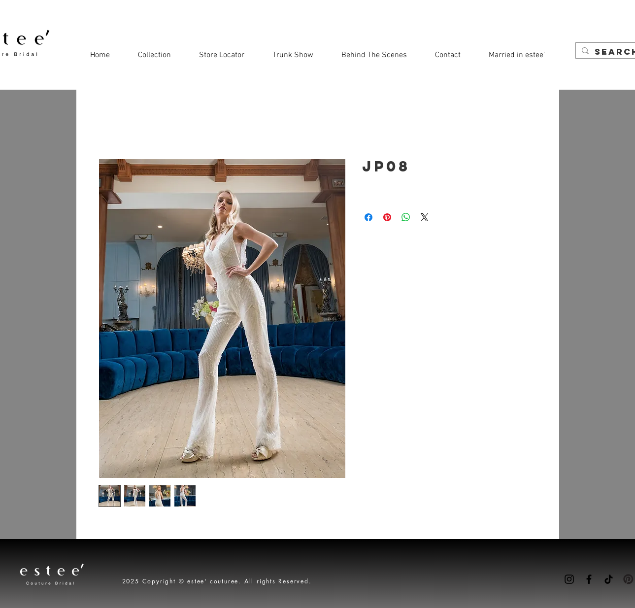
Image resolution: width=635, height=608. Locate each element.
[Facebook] (589, 579)
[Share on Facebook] (368, 217)
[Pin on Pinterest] (387, 217)
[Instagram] (569, 579)
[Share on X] (425, 217)
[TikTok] (608, 579)
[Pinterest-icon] (628, 579)
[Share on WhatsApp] (406, 217)
